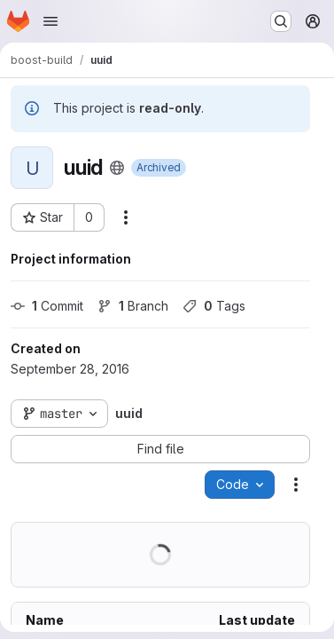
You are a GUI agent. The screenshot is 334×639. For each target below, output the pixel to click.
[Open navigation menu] (50, 21)
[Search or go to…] (280, 21)
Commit (47, 305)
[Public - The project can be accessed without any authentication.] (117, 168)
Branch (132, 305)
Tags (214, 305)
